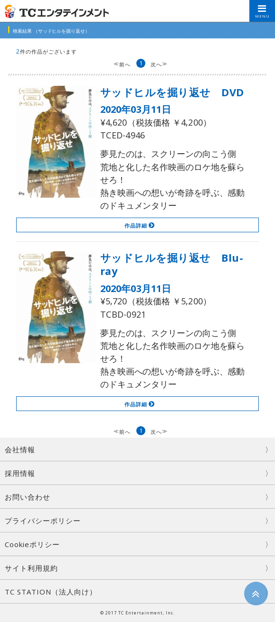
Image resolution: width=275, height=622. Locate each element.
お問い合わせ (27, 497)
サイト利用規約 (31, 568)
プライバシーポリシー (43, 520)
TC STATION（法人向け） (51, 591)
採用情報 (20, 473)
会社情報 (20, 449)
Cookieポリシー (32, 544)
